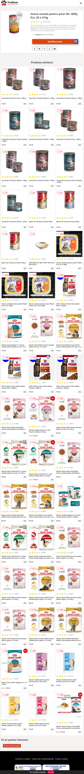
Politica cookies (61, 759)
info (25, 104)
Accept (51, 772)
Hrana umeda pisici (12, 746)
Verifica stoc (63, 41)
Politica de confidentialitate (43, 759)
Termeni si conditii (22, 759)
